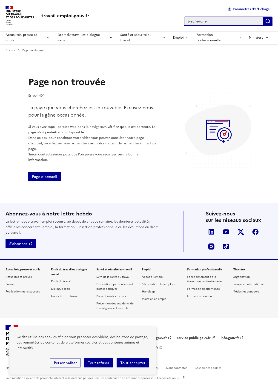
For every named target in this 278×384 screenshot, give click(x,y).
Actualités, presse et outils (21, 37)
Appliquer (267, 21)
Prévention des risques (111, 296)
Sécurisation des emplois (158, 284)
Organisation (241, 277)
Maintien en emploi (154, 299)
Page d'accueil (44, 176)
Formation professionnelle (209, 37)
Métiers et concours (246, 291)
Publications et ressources (23, 291)
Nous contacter (176, 368)
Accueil (10, 50)
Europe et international (248, 284)
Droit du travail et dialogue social (78, 37)
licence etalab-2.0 (168, 378)
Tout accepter (132, 363)
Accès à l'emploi (152, 277)
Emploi (178, 37)
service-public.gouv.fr (194, 337)
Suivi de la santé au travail (113, 277)
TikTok (226, 246)
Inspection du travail (64, 296)
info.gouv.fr (230, 337)
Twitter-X (240, 231)
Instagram (211, 246)
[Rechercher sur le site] (223, 21)
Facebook (255, 231)
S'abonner (18, 243)
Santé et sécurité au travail (135, 37)
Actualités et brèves (19, 277)
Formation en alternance (203, 289)
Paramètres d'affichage (251, 9)
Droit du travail (61, 281)
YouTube (226, 231)
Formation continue (200, 296)
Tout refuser (98, 363)
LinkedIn (211, 231)
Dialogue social (61, 289)
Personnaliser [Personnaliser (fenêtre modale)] (65, 363)
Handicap (148, 291)
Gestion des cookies (208, 368)
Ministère (256, 37)
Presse (10, 284)
